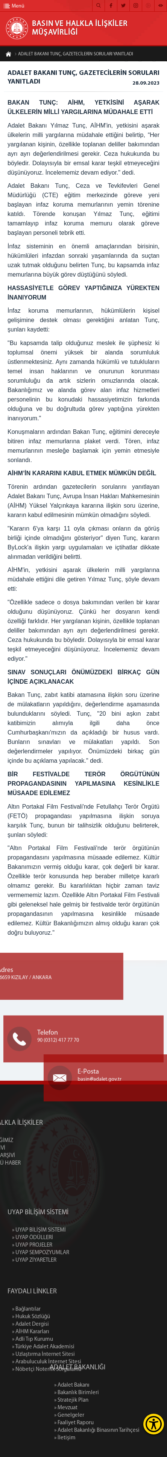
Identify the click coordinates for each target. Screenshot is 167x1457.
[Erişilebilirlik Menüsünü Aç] (153, 1424)
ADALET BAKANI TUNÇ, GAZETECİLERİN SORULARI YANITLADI (73, 54)
